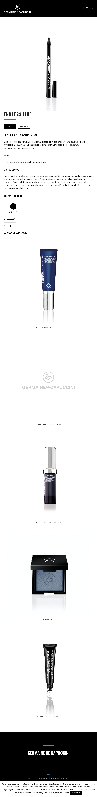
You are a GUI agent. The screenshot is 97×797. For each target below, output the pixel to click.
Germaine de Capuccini (48, 752)
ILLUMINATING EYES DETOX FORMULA (49, 717)
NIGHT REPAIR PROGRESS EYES (48, 522)
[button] (82, 8)
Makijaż (9, 126)
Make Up (24, 126)
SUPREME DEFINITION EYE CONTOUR (48, 425)
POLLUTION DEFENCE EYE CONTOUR (48, 327)
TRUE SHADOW (48, 619)
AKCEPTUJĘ (76, 793)
